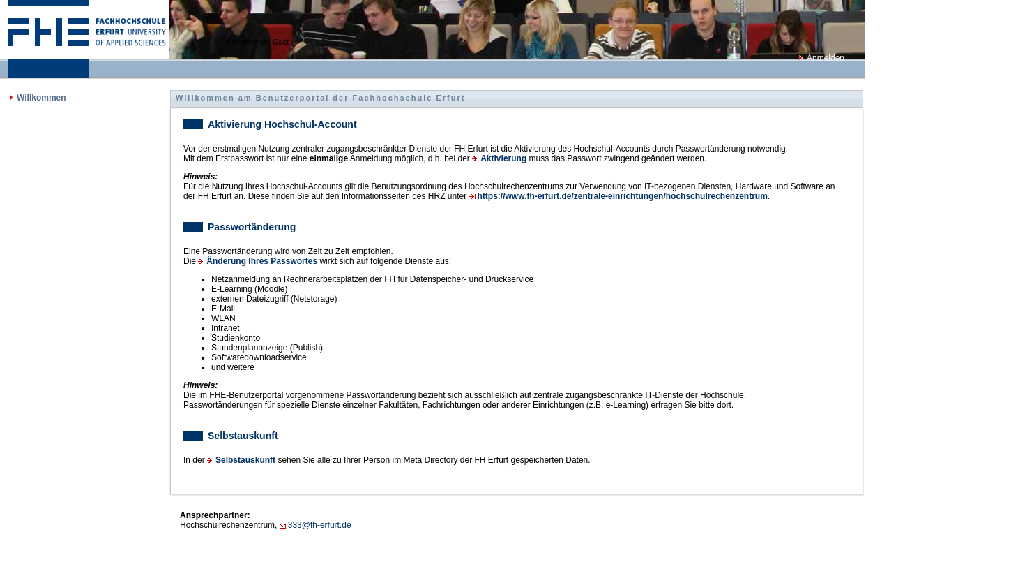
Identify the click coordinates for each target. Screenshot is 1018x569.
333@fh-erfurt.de (319, 525)
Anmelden (825, 58)
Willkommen (41, 98)
